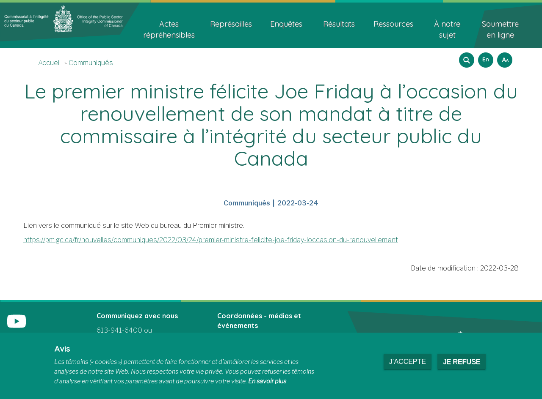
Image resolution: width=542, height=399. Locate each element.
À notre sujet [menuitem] (447, 29)
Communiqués (91, 63)
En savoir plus (267, 381)
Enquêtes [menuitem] (286, 24)
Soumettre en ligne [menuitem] (500, 29)
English (484, 57)
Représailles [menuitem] (231, 24)
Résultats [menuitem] (339, 24)
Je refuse (461, 361)
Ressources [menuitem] (393, 24)
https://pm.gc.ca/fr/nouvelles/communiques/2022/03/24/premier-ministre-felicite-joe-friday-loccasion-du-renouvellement (210, 240)
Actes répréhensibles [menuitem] (169, 29)
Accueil (49, 63)
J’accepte (407, 361)
